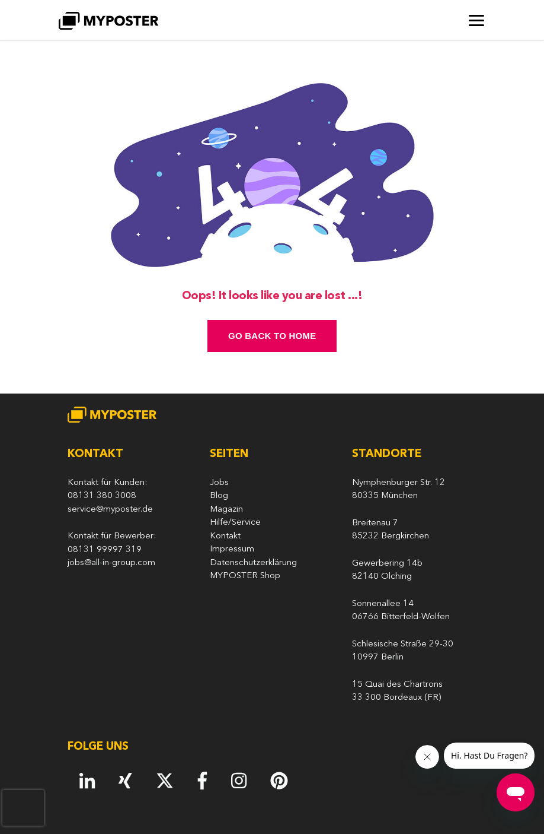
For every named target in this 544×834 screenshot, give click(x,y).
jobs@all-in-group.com (111, 563)
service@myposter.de (110, 509)
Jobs (219, 482)
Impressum (232, 549)
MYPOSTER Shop (245, 576)
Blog (219, 495)
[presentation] (23, 808)
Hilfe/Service (235, 522)
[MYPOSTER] (108, 20)
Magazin (226, 509)
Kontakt (225, 536)
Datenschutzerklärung (253, 563)
